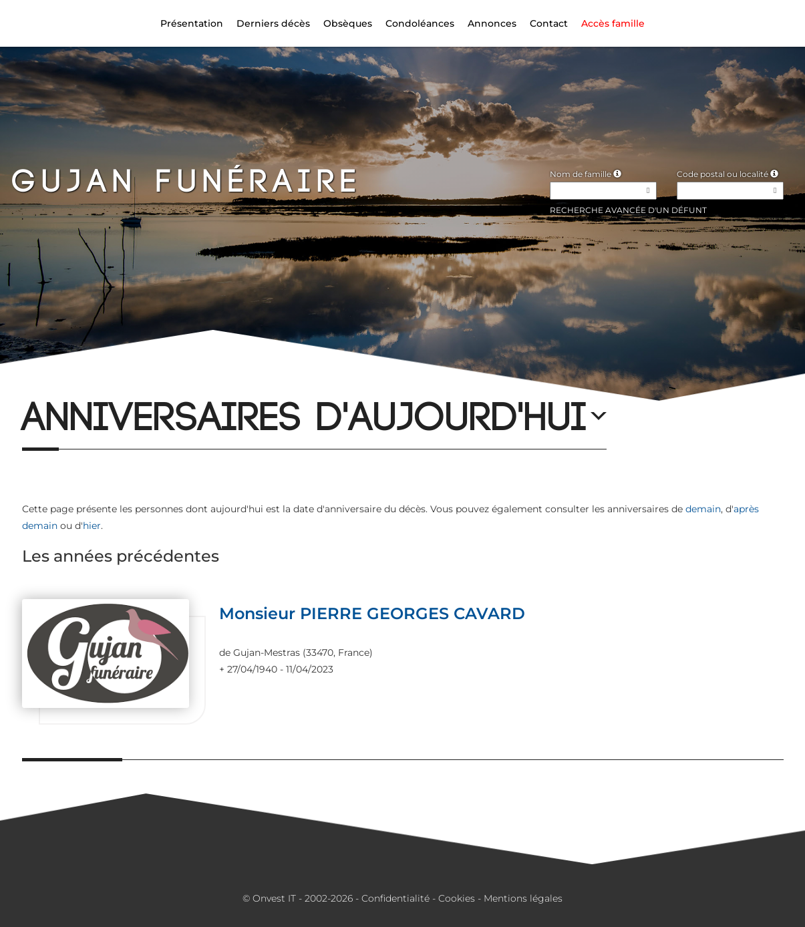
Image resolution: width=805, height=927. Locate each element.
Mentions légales (523, 898)
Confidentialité (395, 898)
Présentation (191, 23)
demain (703, 509)
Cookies (456, 898)
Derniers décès (273, 23)
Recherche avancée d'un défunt (628, 210)
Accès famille (613, 23)
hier (92, 526)
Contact (549, 23)
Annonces (492, 23)
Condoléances (419, 23)
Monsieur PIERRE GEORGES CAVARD (372, 613)
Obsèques (347, 23)
